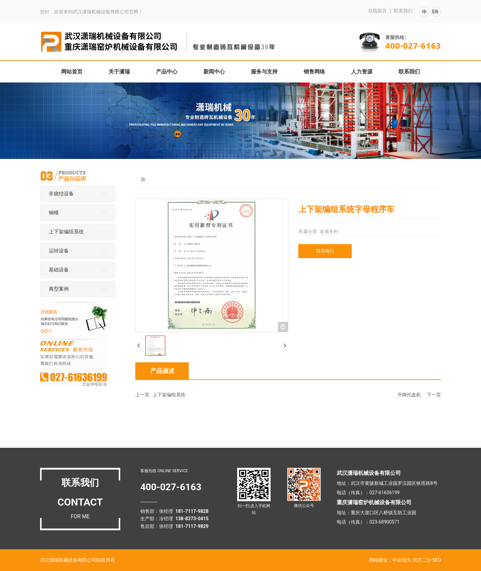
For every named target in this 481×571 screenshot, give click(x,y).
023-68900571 (384, 522)
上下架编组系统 (169, 394)
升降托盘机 (409, 394)
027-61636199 (384, 492)
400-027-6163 (170, 487)
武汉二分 (422, 560)
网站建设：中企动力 (390, 560)
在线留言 (377, 10)
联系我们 (403, 10)
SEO (436, 560)
